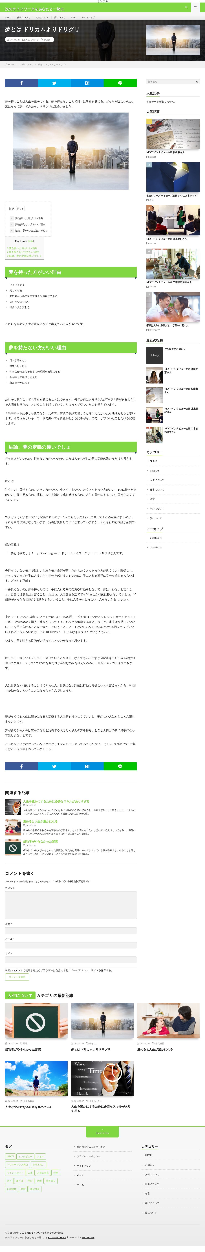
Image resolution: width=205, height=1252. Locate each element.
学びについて (157, 514)
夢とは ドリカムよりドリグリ (93, 1056)
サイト (9, 960)
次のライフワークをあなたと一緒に (46, 1239)
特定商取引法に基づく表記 (92, 1154)
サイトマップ (97, 20)
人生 (100, 1107)
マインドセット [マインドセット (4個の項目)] (15, 1180)
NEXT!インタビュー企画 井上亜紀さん (166, 245)
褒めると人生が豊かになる (40, 827)
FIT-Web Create (58, 1243)
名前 (8, 930)
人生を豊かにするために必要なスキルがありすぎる (56, 807)
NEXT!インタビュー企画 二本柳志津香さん (169, 288)
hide (30, 247)
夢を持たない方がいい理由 (27, 231)
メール (9, 945)
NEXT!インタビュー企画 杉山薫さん (165, 158)
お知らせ (155, 476)
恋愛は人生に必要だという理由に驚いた (167, 331)
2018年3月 (156, 543)
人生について (46, 20)
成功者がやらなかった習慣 (40, 848)
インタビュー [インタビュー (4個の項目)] (25, 1164)
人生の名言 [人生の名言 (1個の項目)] (43, 1180)
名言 (151, 206)
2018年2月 (156, 552)
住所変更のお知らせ (175, 355)
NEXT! (152, 163)
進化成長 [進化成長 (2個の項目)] (34, 1196)
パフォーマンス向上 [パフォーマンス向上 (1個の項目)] (17, 1172)
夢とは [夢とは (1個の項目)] (19, 1188)
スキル (92, 1107)
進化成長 (159, 1050)
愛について (66, 20)
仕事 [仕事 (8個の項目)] (55, 1180)
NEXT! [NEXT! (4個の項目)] (10, 1164)
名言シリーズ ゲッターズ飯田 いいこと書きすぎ (171, 202)
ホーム (9, 20)
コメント (10, 894)
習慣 (25, 1050)
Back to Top (102, 1140)
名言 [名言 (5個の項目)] (9, 1188)
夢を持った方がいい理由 (26, 225)
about (81, 20)
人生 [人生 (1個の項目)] (30, 1180)
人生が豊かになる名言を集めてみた (31, 1113)
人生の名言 (28, 1107)
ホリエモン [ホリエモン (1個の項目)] (38, 1172)
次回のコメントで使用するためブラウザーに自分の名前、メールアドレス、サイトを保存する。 (59, 977)
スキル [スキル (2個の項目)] (40, 1164)
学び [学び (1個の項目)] (30, 1188)
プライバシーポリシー (89, 1163)
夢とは (47, 46)
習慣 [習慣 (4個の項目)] (23, 1196)
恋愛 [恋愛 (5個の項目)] (39, 1188)
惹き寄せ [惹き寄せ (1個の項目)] (51, 1188)
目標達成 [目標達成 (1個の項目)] (11, 1196)
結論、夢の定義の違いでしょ (29, 237)
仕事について (25, 20)
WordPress (90, 1243)
